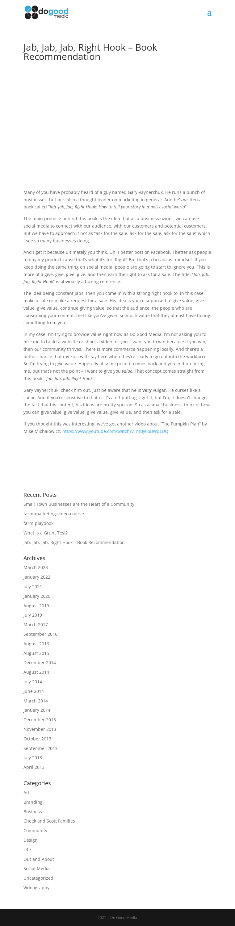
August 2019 (36, 606)
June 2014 (33, 691)
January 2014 (36, 710)
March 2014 (35, 701)
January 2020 (36, 596)
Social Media (36, 868)
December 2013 (39, 720)
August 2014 (36, 672)
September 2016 (40, 634)
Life (27, 850)
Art (26, 792)
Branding (33, 802)
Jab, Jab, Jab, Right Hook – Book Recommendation (74, 542)
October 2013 (37, 739)
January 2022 (36, 577)
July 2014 (32, 682)
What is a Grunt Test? (45, 533)
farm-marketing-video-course (53, 514)
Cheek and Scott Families (49, 821)
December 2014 (39, 662)
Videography (36, 887)
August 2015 (36, 653)
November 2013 (39, 729)
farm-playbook (38, 523)
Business (32, 812)
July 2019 (32, 615)
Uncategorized (38, 878)
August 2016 (36, 644)
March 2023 (35, 567)
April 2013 (33, 767)
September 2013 (40, 748)
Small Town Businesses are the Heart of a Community (78, 504)
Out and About (38, 859)
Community (35, 830)
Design (30, 840)
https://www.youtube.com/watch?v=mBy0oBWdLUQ (115, 431)
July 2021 (32, 586)
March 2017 (35, 624)
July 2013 (32, 757)
